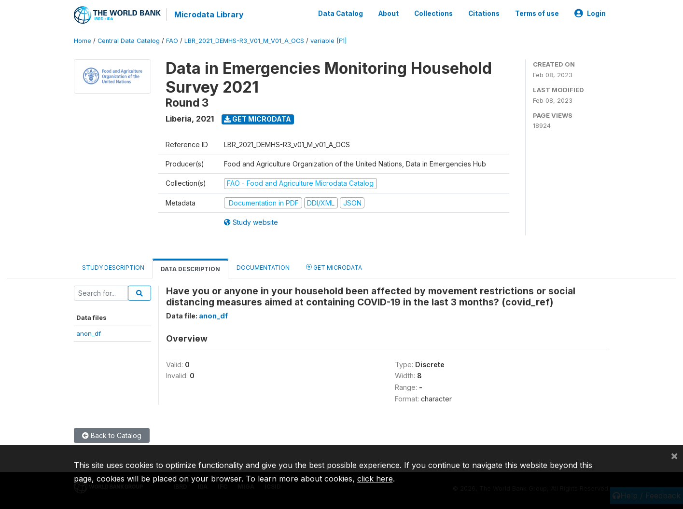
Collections (433, 13)
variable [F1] (328, 40)
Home (82, 40)
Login (590, 13)
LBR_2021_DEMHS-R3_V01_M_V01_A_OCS (244, 40)
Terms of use (537, 13)
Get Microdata (257, 119)
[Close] (674, 455)
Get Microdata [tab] (334, 267)
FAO (172, 40)
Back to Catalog (111, 435)
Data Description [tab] (190, 269)
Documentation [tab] (263, 267)
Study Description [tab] (113, 267)
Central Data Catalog (129, 40)
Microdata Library (209, 14)
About (388, 13)
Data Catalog (340, 13)
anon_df (88, 333)
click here (375, 478)
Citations (484, 13)
